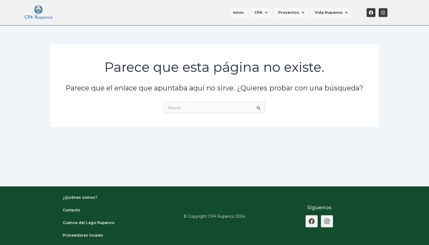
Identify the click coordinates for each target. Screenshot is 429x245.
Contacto (72, 217)
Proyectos (293, 12)
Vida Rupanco (332, 12)
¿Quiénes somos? (80, 204)
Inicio (242, 12)
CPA (264, 12)
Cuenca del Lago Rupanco (89, 229)
